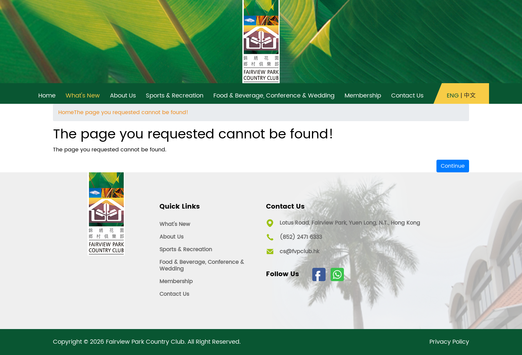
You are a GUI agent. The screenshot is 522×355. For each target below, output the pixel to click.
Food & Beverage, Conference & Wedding (201, 265)
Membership (176, 281)
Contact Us (174, 294)
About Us (171, 237)
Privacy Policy (449, 342)
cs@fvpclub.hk (299, 251)
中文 (470, 95)
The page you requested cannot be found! (131, 112)
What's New (174, 224)
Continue (453, 166)
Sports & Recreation (185, 249)
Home (66, 112)
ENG (453, 95)
